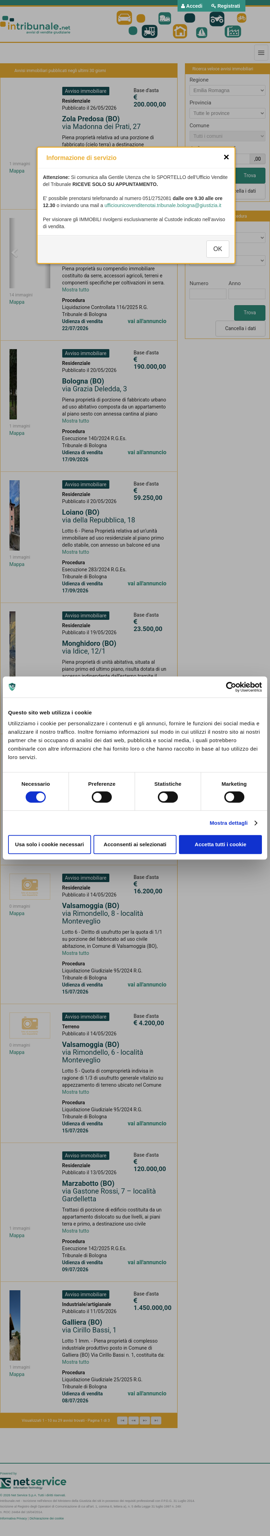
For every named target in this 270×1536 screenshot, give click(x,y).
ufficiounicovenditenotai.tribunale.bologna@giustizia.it (162, 212)
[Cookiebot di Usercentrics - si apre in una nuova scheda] (231, 687)
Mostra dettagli (229, 823)
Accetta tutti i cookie (220, 844)
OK (217, 255)
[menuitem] (192, 6)
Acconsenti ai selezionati (135, 844)
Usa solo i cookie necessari (49, 844)
